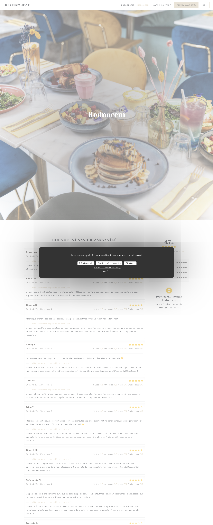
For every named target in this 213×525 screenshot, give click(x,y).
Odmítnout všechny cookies (109, 263)
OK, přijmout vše (86, 263)
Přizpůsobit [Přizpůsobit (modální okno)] (130, 263)
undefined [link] (107, 271)
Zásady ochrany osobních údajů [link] (107, 267)
